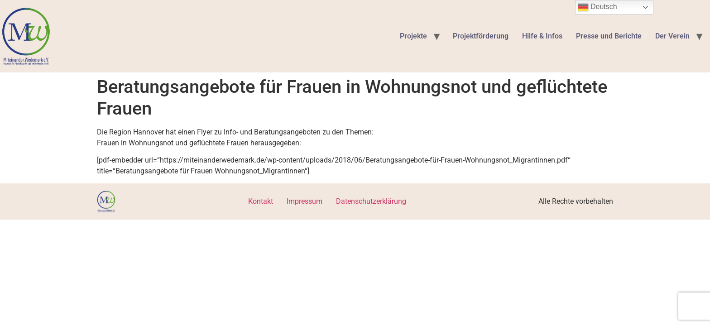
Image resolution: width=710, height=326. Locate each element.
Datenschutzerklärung (371, 201)
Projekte (413, 36)
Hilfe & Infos (542, 36)
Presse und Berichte (609, 36)
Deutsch (597, 7)
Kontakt (260, 201)
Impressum (304, 201)
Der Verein (672, 36)
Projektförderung (481, 36)
